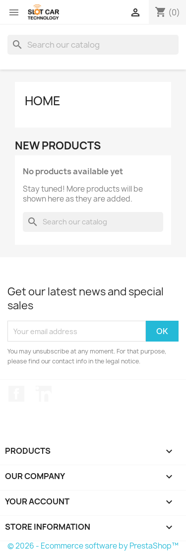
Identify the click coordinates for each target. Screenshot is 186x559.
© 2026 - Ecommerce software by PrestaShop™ (93, 546)
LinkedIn (44, 394)
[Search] (93, 45)
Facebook (16, 394)
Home (43, 100)
